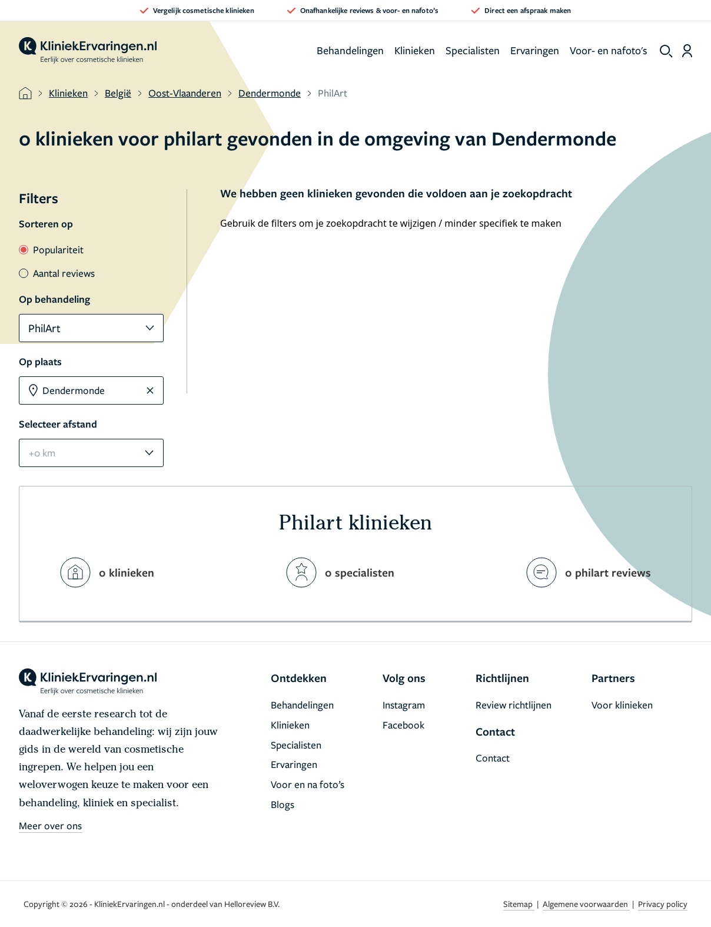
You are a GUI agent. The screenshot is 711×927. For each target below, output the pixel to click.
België (118, 93)
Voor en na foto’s (307, 784)
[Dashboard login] (687, 50)
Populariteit (51, 249)
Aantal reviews (57, 273)
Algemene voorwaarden (586, 903)
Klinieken (414, 50)
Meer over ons (50, 825)
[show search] (666, 51)
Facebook (403, 724)
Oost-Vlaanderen (184, 93)
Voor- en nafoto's (608, 50)
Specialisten (473, 50)
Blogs (282, 804)
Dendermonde (269, 93)
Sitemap (518, 903)
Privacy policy (662, 903)
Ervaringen (534, 50)
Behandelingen (350, 50)
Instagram (404, 704)
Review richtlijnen (513, 704)
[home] (88, 50)
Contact (493, 757)
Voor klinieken (622, 704)
